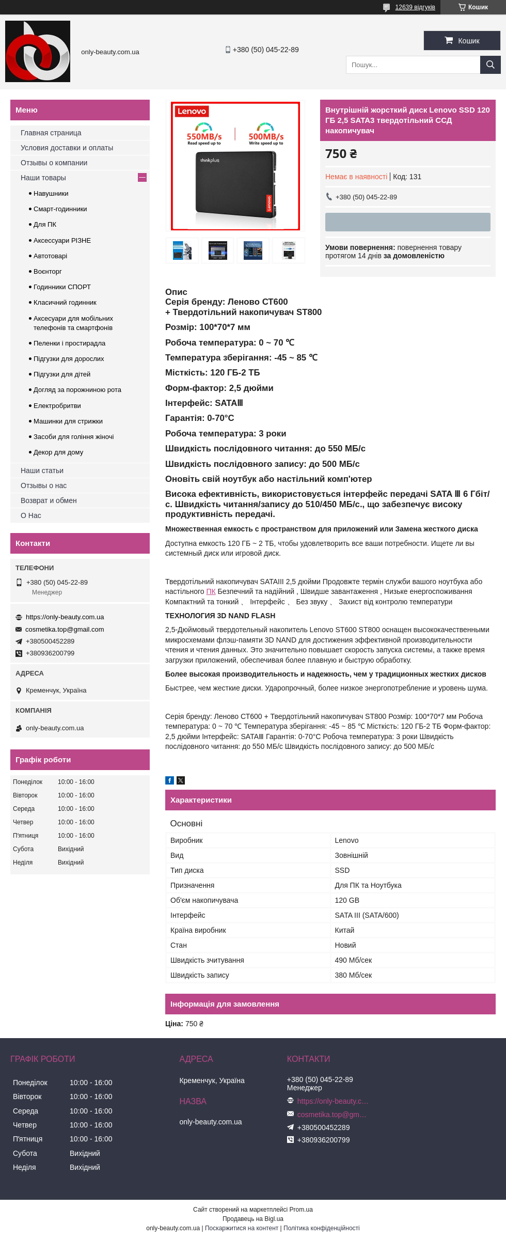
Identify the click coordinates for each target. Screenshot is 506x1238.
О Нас (31, 515)
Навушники (51, 193)
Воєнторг (48, 271)
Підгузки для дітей (62, 374)
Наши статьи (42, 470)
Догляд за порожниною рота (77, 390)
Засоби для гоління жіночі (74, 437)
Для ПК (45, 224)
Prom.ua (301, 1209)
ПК (211, 591)
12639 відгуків (415, 7)
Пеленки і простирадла (69, 343)
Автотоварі (50, 256)
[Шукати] (490, 65)
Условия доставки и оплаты (67, 148)
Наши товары (43, 178)
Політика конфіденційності (321, 1228)
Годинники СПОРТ (62, 287)
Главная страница (51, 133)
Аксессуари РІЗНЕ (62, 240)
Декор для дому (58, 452)
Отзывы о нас (44, 485)
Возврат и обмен (49, 500)
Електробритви (57, 406)
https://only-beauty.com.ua (65, 617)
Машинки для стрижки (68, 421)
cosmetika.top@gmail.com (64, 629)
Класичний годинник (65, 302)
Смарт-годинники (60, 209)
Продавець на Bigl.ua (253, 1219)
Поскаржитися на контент (241, 1228)
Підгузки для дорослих (69, 359)
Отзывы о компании (54, 163)
